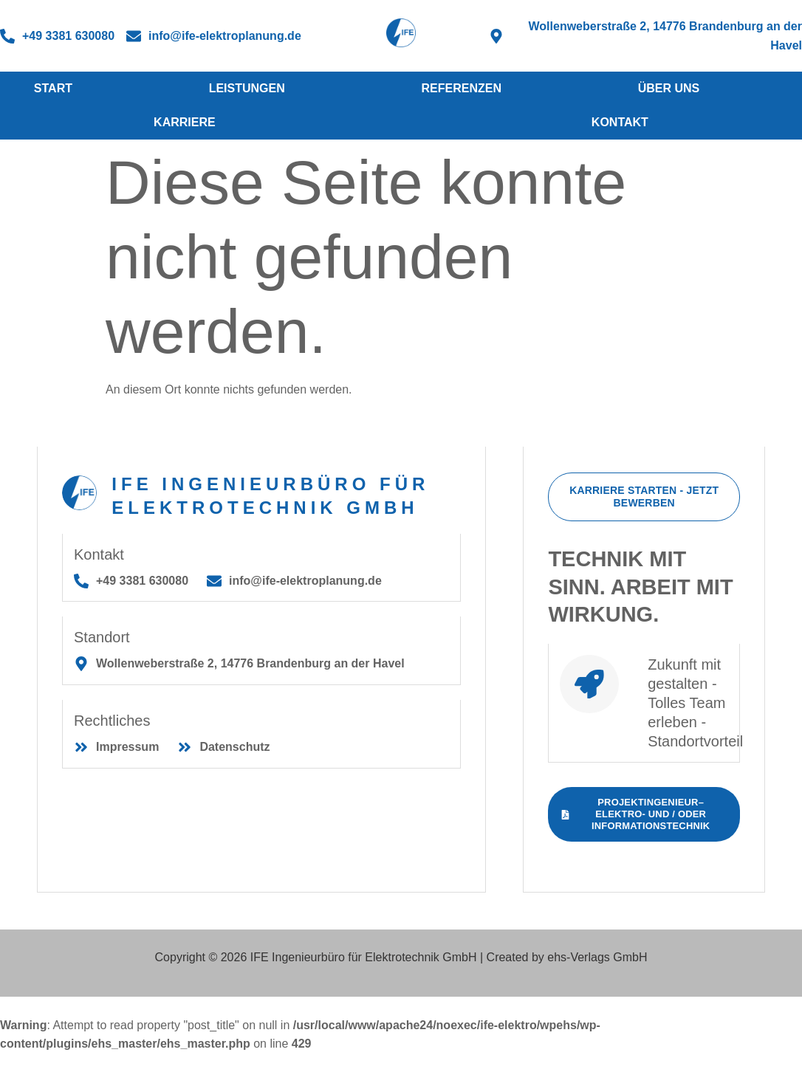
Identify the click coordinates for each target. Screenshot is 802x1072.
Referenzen (461, 88)
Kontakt (620, 122)
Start (53, 88)
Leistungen (247, 88)
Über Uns (669, 88)
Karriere (185, 122)
